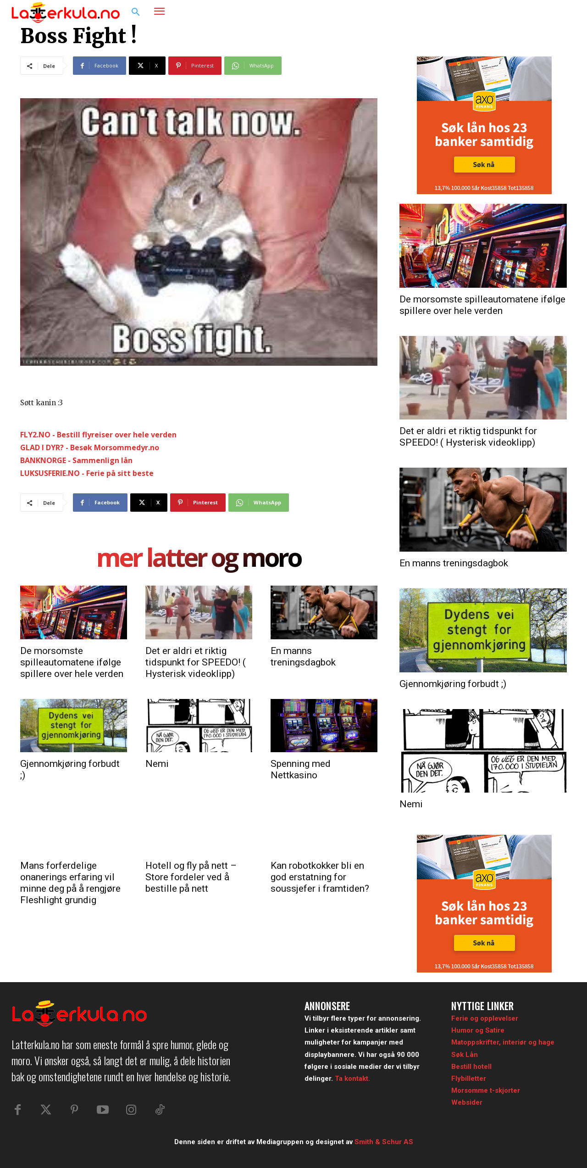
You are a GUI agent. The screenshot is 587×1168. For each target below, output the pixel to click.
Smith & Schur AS (383, 1142)
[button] (136, 12)
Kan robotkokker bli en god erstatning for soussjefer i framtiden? (320, 877)
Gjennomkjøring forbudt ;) (452, 683)
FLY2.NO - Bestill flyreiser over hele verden (98, 435)
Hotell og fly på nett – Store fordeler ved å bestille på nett (191, 877)
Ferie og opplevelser (484, 1018)
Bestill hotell (471, 1066)
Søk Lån (464, 1055)
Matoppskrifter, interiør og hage (502, 1042)
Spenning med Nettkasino (301, 769)
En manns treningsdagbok (303, 656)
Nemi (157, 763)
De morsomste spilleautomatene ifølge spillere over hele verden (71, 662)
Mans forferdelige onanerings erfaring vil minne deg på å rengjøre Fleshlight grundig (70, 882)
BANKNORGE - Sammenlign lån (76, 460)
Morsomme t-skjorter (485, 1090)
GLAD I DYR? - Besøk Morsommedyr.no (89, 447)
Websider (466, 1102)
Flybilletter (468, 1078)
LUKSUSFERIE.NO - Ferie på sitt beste (87, 473)
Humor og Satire (477, 1030)
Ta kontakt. (352, 1078)
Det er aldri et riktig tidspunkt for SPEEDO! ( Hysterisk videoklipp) (195, 662)
